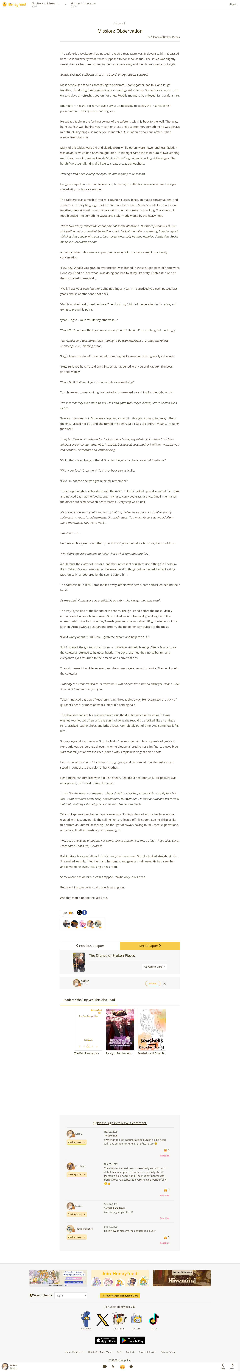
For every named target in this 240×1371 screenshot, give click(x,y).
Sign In (233, 4)
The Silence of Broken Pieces (112, 955)
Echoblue (80, 1166)
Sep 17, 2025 (110, 1203)
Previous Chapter (90, 946)
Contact (130, 1352)
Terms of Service (147, 1352)
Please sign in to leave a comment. (120, 1123)
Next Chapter (150, 946)
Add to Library (154, 966)
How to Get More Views (100, 1352)
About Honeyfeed (74, 1352)
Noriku (84, 984)
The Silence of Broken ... (46, 3)
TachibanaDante (84, 1228)
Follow (152, 983)
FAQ (119, 1352)
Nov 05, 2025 (110, 1131)
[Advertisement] (120, 1087)
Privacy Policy (168, 1352)
